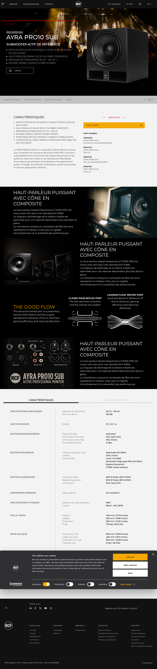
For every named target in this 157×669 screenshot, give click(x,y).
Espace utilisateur (104, 630)
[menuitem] (31, 4)
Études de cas (80, 630)
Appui (18, 71)
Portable (33, 630)
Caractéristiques (11, 100)
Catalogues (58, 630)
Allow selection (130, 645)
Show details (126, 664)
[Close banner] (153, 634)
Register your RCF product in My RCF (121, 608)
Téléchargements (53, 100)
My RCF (130, 4)
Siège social (135, 630)
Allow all (130, 637)
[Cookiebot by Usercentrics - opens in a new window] (16, 664)
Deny (130, 653)
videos (68, 100)
